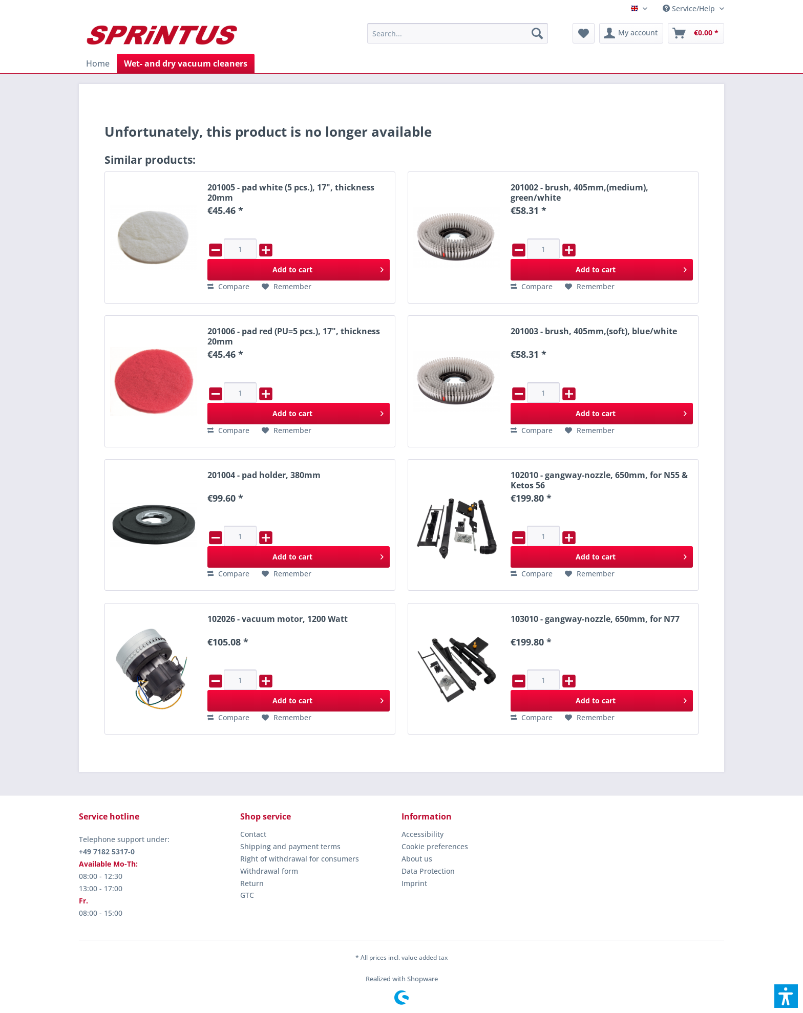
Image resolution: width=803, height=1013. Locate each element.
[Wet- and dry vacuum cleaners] (186, 63)
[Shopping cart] (696, 33)
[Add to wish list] (286, 287)
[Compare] (228, 287)
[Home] (98, 63)
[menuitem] (689, 8)
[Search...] (457, 33)
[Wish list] (584, 33)
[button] (786, 996)
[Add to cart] (298, 270)
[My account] (631, 33)
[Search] (537, 33)
